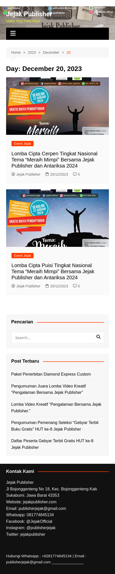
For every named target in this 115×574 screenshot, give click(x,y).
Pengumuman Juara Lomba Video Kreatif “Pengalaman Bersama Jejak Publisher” (48, 389)
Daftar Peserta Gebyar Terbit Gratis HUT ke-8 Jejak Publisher (52, 444)
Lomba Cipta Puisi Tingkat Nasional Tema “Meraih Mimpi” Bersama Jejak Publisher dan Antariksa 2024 (52, 271)
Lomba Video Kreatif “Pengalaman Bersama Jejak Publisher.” (56, 407)
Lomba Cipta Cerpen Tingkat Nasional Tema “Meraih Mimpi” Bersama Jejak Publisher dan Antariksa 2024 (54, 160)
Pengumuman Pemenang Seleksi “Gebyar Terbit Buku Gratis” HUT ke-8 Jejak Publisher (54, 425)
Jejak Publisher (29, 14)
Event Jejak (22, 143)
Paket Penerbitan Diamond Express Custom (51, 374)
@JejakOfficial (39, 521)
